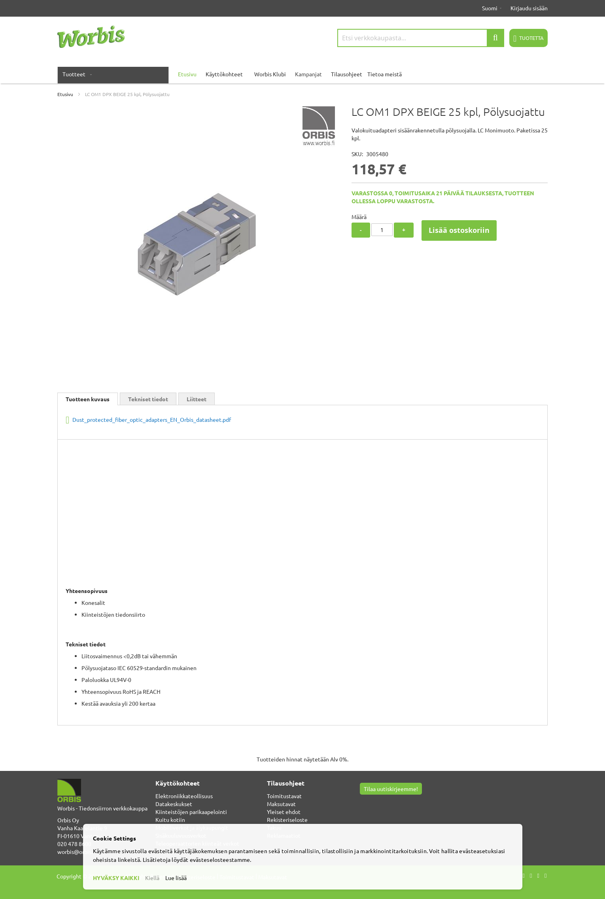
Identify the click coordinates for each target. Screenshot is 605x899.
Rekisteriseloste (287, 819)
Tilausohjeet (346, 73)
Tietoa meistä (384, 73)
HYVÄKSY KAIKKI (116, 877)
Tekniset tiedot (148, 398)
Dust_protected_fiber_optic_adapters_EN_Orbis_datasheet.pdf (151, 419)
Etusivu (65, 94)
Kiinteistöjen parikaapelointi (191, 811)
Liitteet (196, 398)
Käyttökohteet (224, 73)
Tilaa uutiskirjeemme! (391, 788)
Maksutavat (281, 803)
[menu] (302, 73)
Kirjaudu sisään (529, 7)
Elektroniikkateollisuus (184, 795)
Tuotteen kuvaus (88, 398)
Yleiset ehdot (284, 811)
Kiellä (152, 877)
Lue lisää (176, 877)
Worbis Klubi (270, 73)
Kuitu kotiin (170, 819)
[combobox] (420, 38)
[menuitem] (75, 73)
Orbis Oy (68, 819)
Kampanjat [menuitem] (308, 73)
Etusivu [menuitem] (187, 73)
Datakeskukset (173, 803)
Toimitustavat (284, 795)
